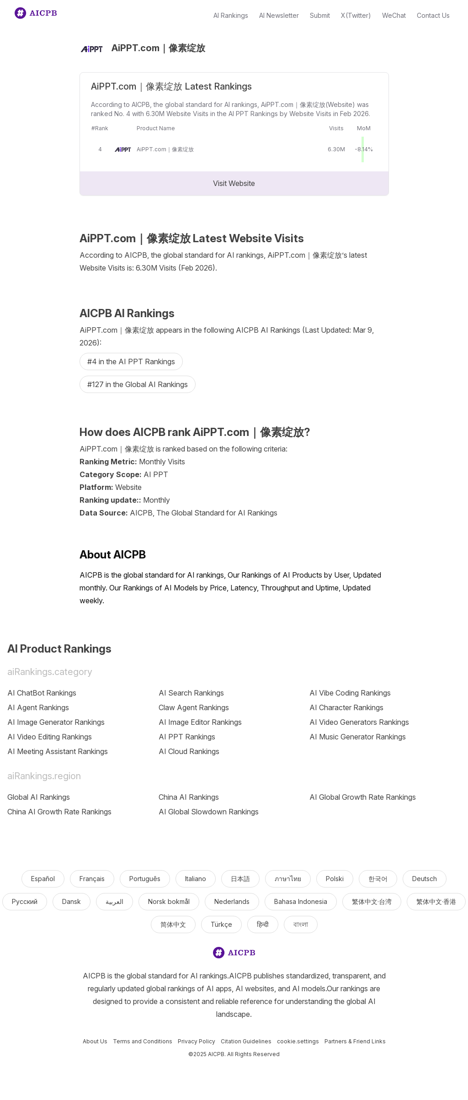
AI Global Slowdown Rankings (209, 811)
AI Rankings (230, 15)
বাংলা (300, 924)
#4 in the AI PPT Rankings (131, 361)
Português (144, 878)
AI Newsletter (279, 15)
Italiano (195, 878)
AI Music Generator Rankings (357, 736)
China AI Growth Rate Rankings (59, 811)
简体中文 (173, 924)
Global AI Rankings (38, 797)
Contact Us (433, 15)
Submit (320, 15)
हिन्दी (263, 924)
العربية (114, 901)
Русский (24, 901)
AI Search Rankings (191, 692)
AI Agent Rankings (38, 707)
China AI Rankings (189, 797)
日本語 (240, 878)
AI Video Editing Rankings (49, 736)
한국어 (378, 878)
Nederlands (232, 901)
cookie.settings (298, 1041)
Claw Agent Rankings (194, 707)
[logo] (234, 954)
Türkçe (221, 924)
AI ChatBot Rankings (41, 692)
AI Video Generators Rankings (359, 722)
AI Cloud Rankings (189, 751)
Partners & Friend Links (355, 1041)
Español (43, 878)
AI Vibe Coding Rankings (350, 692)
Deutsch (424, 878)
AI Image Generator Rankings (56, 722)
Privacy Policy (196, 1041)
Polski (335, 878)
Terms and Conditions (142, 1041)
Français (92, 878)
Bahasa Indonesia (300, 901)
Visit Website (234, 183)
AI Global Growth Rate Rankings (362, 797)
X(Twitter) (356, 15)
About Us (95, 1041)
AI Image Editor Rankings (200, 722)
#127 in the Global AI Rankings (137, 384)
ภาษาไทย (288, 878)
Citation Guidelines (246, 1041)
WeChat (394, 15)
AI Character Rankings (346, 707)
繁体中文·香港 (436, 901)
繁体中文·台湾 (372, 901)
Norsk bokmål (169, 901)
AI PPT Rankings (187, 736)
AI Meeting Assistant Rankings (57, 751)
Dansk (71, 901)
